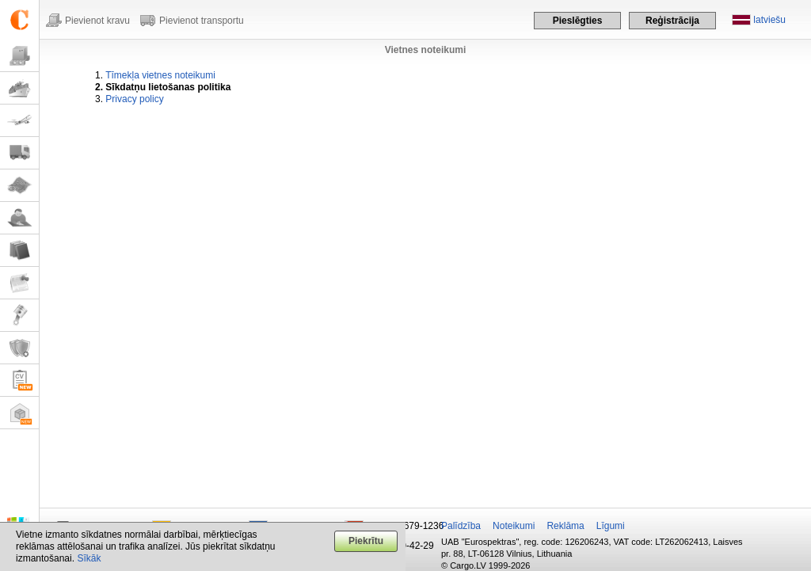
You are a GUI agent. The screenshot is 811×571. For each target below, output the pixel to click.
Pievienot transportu (201, 20)
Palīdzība (461, 525)
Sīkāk (89, 558)
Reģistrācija (672, 20)
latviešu (769, 19)
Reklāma (565, 525)
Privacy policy (134, 99)
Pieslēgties (578, 20)
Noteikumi (514, 525)
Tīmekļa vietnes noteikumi (160, 75)
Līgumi (610, 525)
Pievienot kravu (97, 20)
